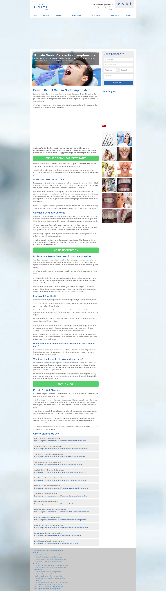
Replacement (76, 15)
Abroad (128, 15)
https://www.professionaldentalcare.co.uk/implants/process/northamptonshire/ (59, 456)
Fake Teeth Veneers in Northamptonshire (48, 572)
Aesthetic (59, 15)
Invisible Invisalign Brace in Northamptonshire (49, 584)
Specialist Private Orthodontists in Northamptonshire (52, 582)
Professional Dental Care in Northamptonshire (48, 551)
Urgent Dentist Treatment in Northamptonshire (48, 586)
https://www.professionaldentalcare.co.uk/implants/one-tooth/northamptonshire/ (60, 441)
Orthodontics (96, 15)
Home (35, 15)
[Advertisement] (83, 33)
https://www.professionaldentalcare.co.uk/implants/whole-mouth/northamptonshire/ (61, 449)
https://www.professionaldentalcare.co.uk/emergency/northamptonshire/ (57, 535)
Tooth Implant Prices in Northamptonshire (48, 561)
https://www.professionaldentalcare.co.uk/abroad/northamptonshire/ (56, 543)
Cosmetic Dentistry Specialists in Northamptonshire (51, 565)
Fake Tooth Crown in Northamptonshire (47, 574)
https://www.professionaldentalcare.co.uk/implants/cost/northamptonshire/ (58, 464)
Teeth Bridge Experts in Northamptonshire (48, 576)
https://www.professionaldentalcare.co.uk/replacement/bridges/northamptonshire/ (60, 504)
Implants (46, 15)
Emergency (115, 15)
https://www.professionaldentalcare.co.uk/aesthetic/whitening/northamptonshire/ (60, 480)
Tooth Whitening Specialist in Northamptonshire (50, 567)
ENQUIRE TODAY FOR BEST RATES (65, 158)
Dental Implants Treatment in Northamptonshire (50, 559)
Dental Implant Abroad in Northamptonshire (47, 589)
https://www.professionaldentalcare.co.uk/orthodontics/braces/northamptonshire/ (60, 520)
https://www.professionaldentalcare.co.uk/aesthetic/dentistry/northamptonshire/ (60, 472)
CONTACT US (66, 384)
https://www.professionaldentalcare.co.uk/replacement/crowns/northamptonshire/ (60, 496)
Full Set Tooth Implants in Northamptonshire (49, 557)
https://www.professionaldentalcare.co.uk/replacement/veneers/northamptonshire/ (61, 488)
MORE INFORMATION (66, 250)
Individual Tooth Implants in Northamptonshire (50, 555)
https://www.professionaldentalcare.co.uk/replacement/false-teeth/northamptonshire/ (61, 512)
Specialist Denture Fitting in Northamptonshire (50, 578)
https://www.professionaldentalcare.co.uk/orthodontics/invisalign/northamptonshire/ (61, 527)
